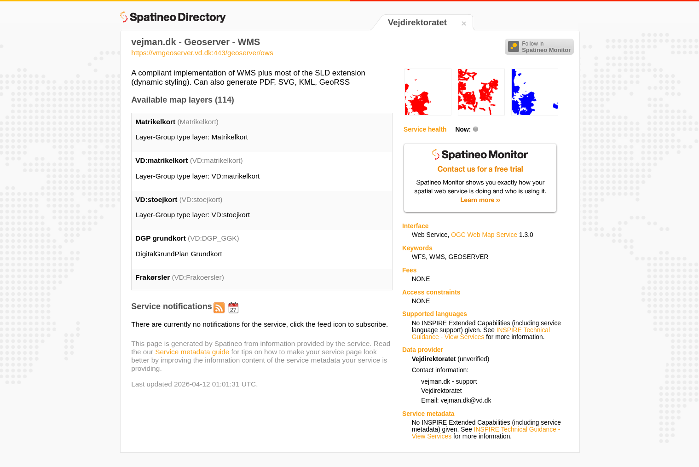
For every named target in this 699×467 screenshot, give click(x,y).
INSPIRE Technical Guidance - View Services (481, 333)
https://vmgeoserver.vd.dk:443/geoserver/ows (202, 53)
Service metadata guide (192, 352)
